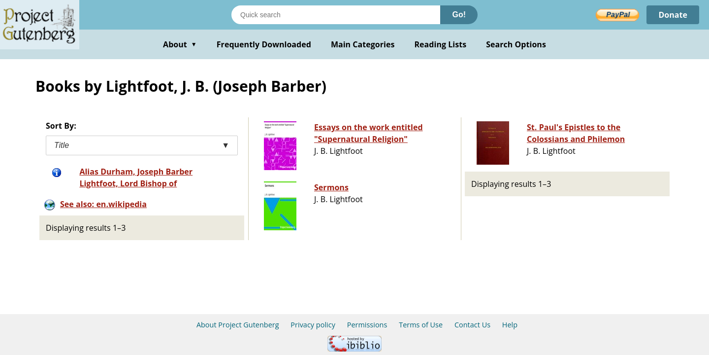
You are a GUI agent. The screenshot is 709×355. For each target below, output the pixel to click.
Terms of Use (421, 324)
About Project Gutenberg (237, 324)
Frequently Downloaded (264, 44)
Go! (459, 14)
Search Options (516, 44)
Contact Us (472, 324)
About (180, 44)
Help (509, 324)
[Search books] (335, 14)
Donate (672, 14)
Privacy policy (312, 324)
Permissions (367, 324)
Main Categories (363, 44)
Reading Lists (441, 44)
